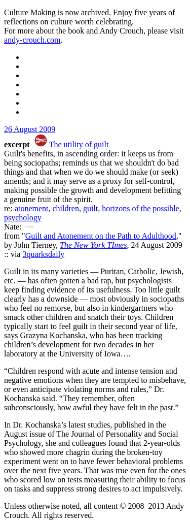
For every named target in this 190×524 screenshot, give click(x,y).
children (66, 208)
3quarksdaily (43, 254)
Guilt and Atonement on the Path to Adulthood (100, 236)
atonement (32, 208)
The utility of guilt (79, 144)
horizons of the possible (140, 208)
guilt (90, 208)
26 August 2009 (29, 129)
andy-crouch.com (32, 40)
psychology (23, 217)
